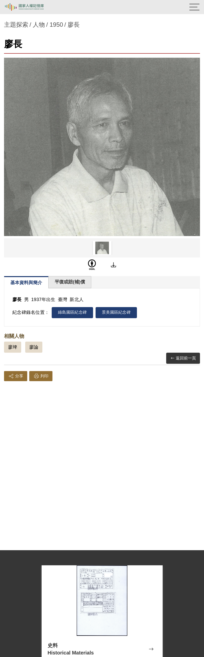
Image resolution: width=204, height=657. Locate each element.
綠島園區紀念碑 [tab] (72, 312)
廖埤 (12, 347)
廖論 (33, 347)
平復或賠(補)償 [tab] (70, 281)
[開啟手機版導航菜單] (194, 7)
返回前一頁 (183, 358)
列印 (40, 376)
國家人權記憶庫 (29, 7)
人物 (39, 24)
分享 (15, 376)
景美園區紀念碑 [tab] (116, 312)
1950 (56, 24)
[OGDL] (92, 264)
